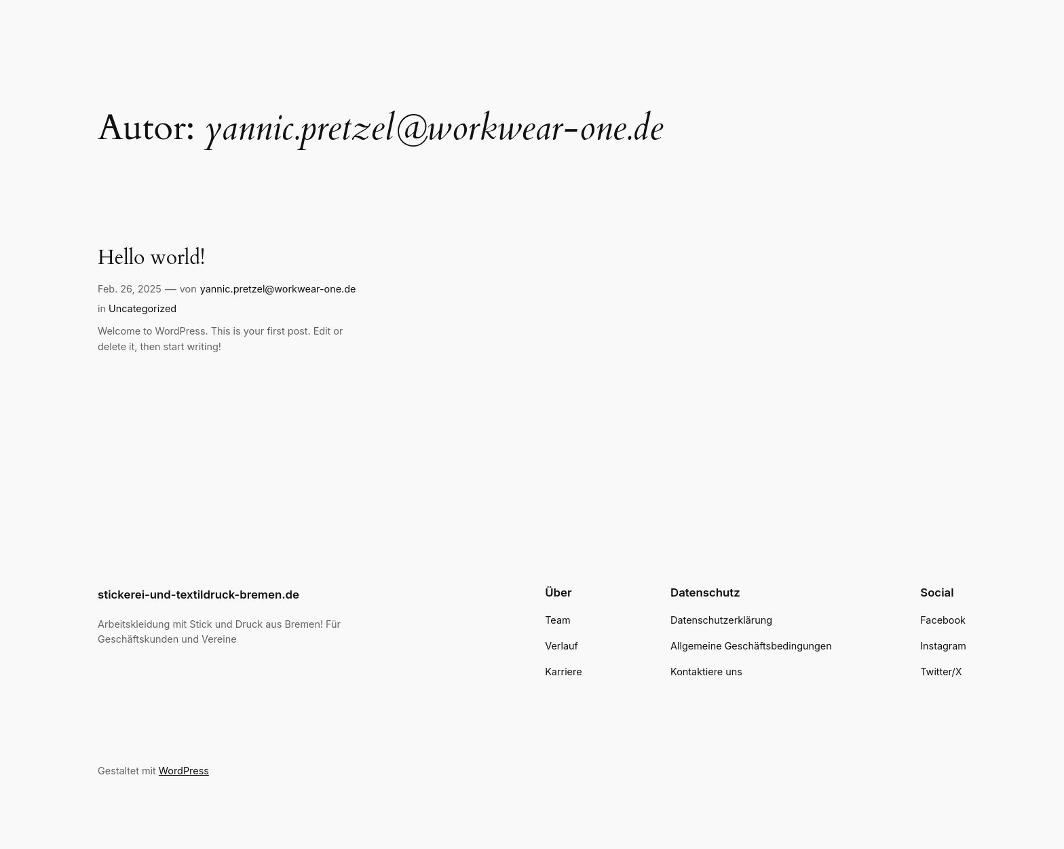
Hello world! (151, 258)
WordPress (184, 770)
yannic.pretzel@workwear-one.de (278, 289)
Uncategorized (142, 308)
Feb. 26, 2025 (130, 289)
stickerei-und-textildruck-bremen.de (198, 594)
